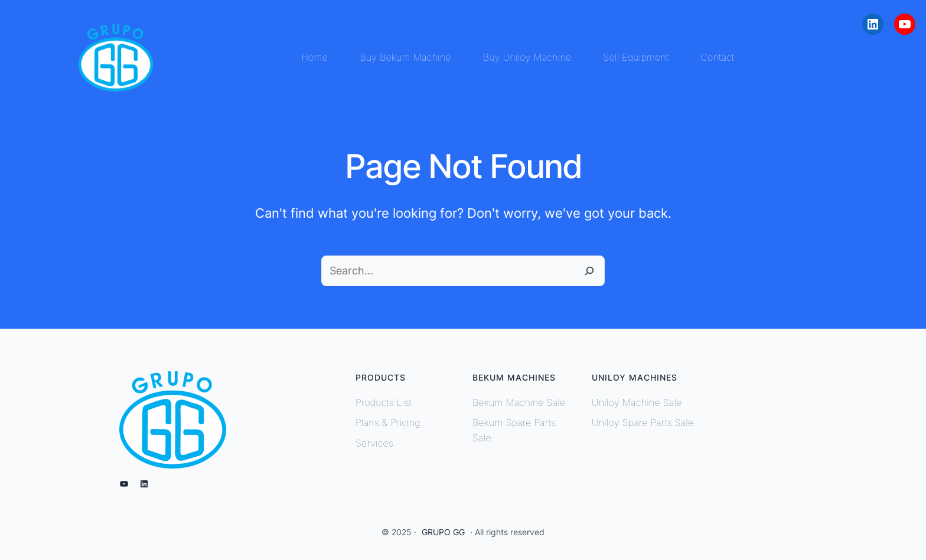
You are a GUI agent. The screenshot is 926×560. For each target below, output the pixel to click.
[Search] (589, 270)
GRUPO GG (443, 532)
